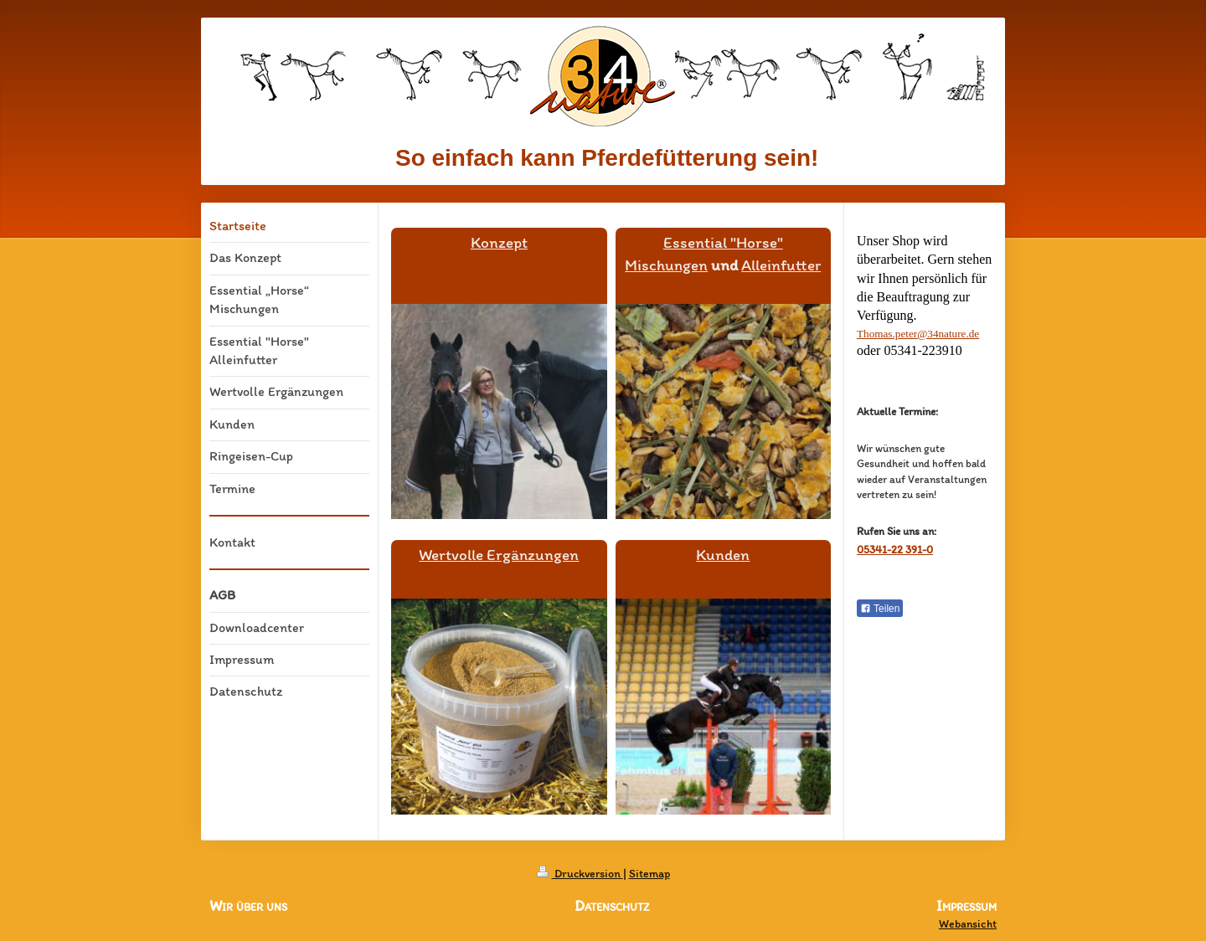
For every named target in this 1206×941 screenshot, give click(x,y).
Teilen (879, 608)
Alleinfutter (781, 265)
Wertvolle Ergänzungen (499, 554)
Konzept (499, 242)
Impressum (966, 906)
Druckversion (580, 873)
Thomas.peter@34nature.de (918, 333)
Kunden (723, 554)
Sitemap (649, 873)
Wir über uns (248, 906)
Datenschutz (612, 906)
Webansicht (968, 924)
